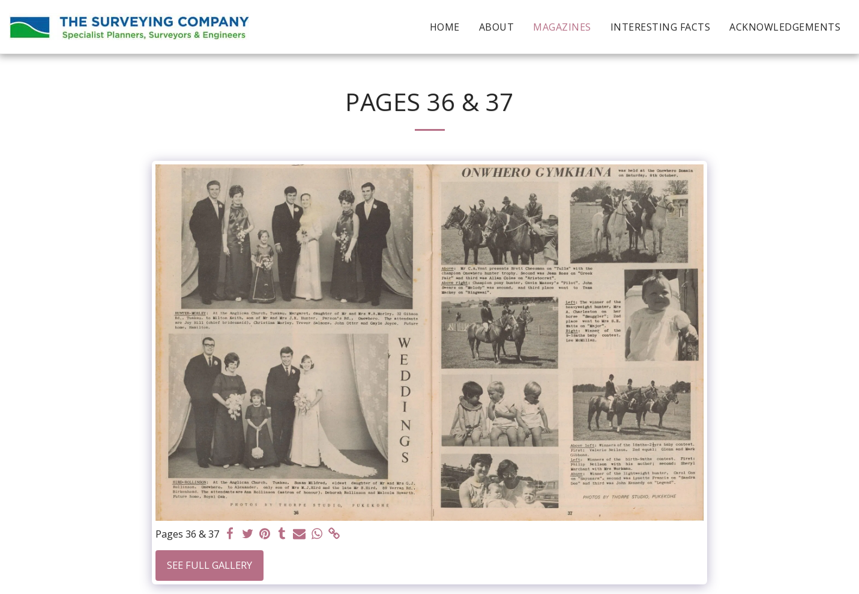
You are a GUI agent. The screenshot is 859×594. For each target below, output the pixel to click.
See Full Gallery (209, 565)
